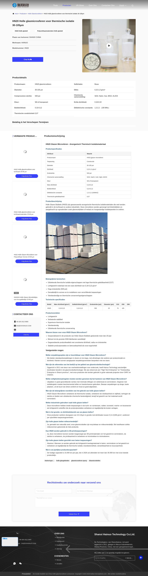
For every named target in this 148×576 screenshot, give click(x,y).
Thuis (55, 5)
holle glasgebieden (62, 460)
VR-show (80, 5)
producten (23, 13)
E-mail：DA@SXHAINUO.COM (25, 543)
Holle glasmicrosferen (35, 13)
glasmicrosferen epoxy (79, 460)
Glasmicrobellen (94, 460)
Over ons (93, 5)
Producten (67, 5)
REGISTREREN (129, 558)
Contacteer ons (108, 5)
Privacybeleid (26, 574)
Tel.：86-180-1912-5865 (22, 539)
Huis (16, 13)
